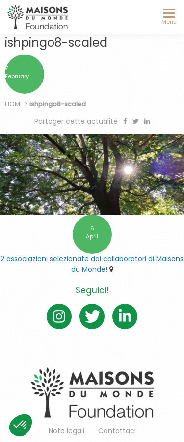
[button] (20, 425)
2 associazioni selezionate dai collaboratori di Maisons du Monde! (92, 264)
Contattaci (117, 431)
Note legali (66, 431)
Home (14, 104)
